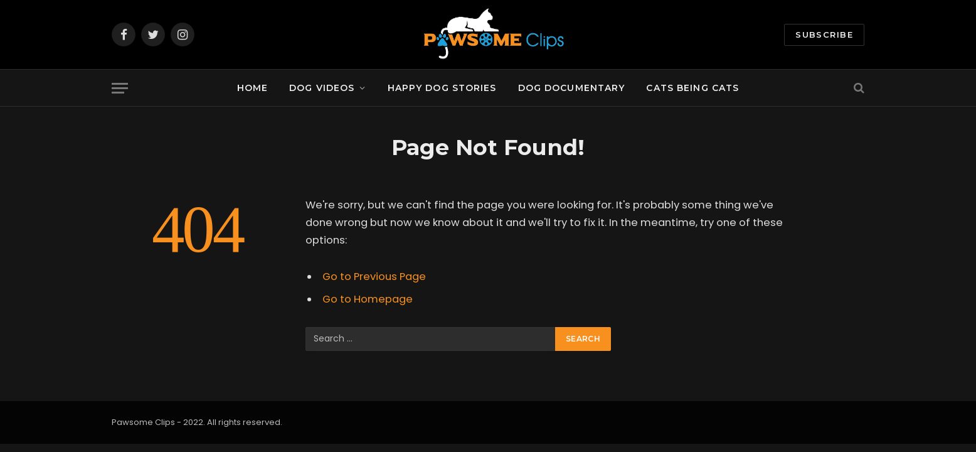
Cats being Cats (692, 88)
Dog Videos (321, 88)
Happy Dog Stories (442, 88)
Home (252, 88)
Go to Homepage (367, 299)
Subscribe (824, 35)
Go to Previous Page (374, 276)
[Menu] (120, 88)
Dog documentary (571, 88)
